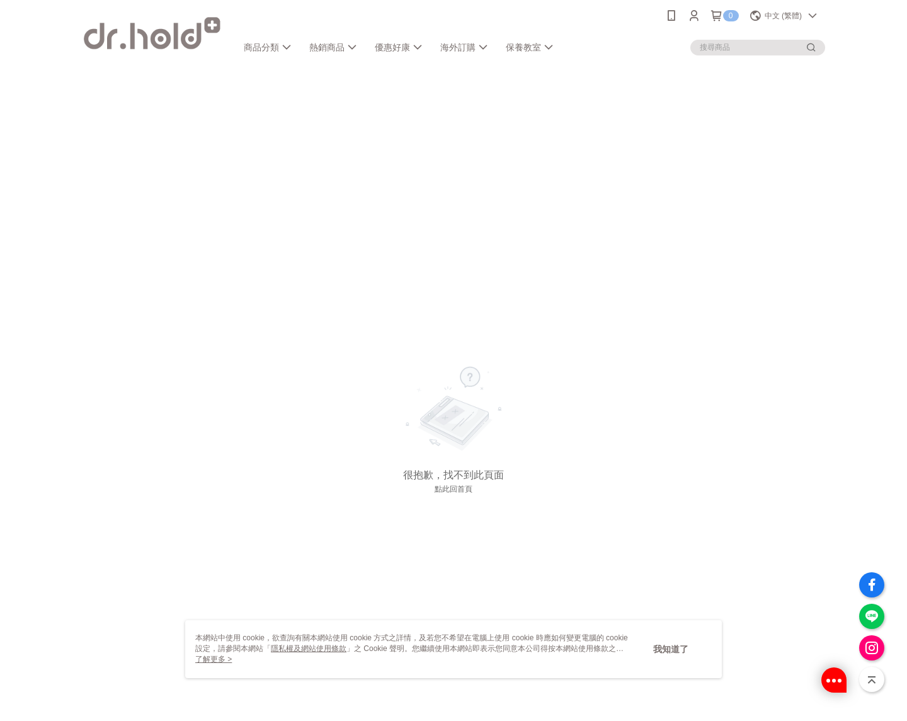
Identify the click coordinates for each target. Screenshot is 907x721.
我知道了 (670, 649)
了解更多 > (213, 659)
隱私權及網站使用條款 (308, 648)
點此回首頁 (453, 489)
